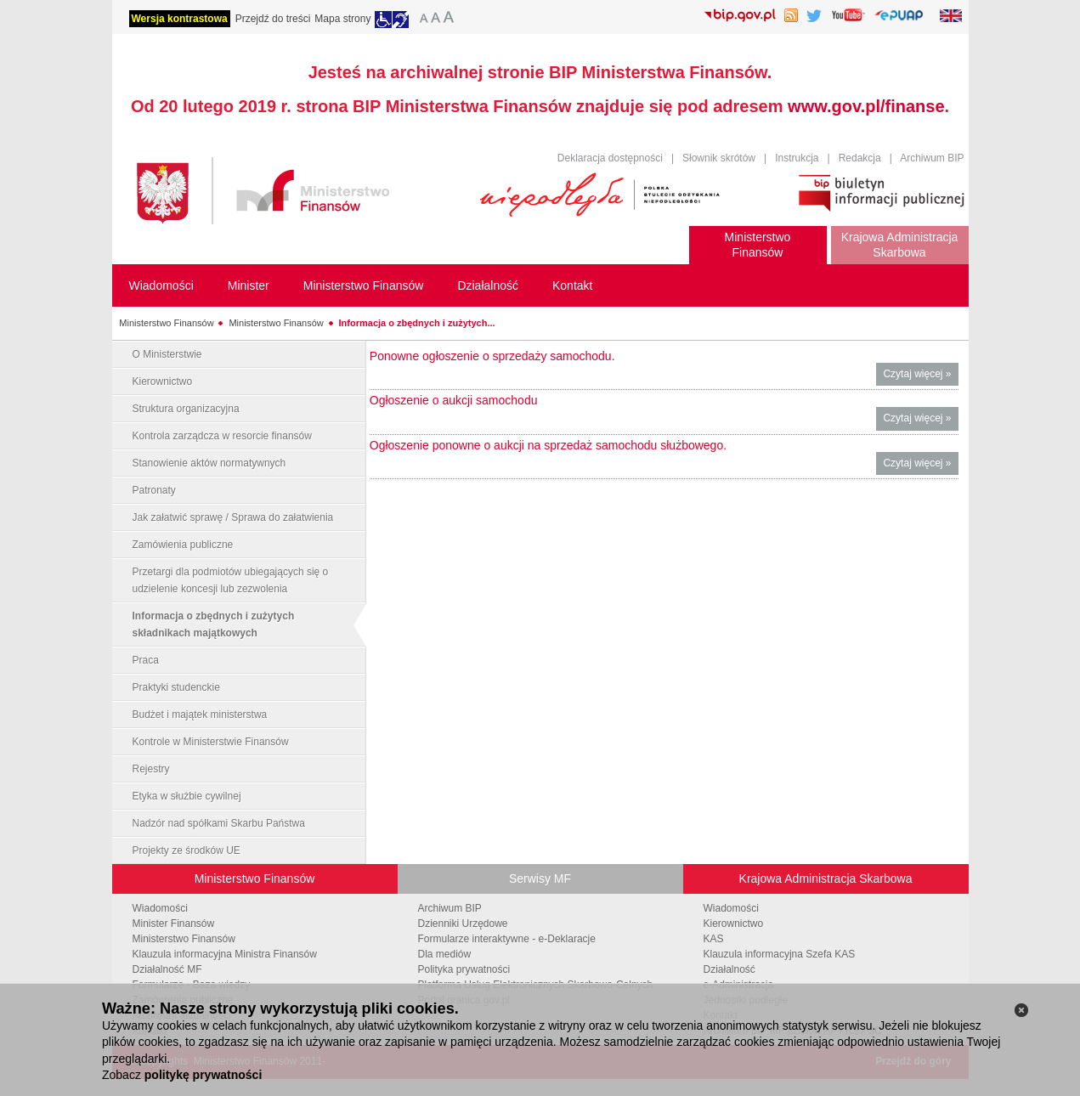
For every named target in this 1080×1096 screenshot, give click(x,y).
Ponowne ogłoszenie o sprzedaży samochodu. (492, 356)
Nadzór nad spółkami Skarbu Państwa (219, 823)
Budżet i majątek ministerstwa (200, 714)
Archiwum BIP (932, 158)
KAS (714, 939)
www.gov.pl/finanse (866, 106)
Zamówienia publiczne (183, 545)
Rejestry (151, 769)
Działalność (729, 969)
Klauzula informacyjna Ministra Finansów (225, 954)
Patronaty (154, 490)
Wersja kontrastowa (180, 19)
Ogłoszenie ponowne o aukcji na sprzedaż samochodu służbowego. (548, 445)
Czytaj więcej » (920, 376)
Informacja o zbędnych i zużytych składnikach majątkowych (214, 624)
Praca (146, 660)
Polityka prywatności (464, 969)
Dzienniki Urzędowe (463, 923)
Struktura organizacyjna (186, 409)
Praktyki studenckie (176, 687)
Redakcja (860, 158)
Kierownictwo (163, 381)
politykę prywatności (203, 1075)
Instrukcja (796, 158)
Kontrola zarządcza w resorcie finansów (222, 436)
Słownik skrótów (718, 158)
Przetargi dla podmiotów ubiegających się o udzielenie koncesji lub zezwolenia (231, 580)
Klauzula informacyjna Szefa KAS (780, 954)
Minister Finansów (174, 923)
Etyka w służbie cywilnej (187, 796)
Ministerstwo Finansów (166, 323)
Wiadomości (160, 908)
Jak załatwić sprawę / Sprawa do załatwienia (233, 517)
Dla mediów (445, 954)
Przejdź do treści (273, 19)
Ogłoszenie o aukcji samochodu (454, 400)
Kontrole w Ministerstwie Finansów (211, 742)
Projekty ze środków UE (186, 850)
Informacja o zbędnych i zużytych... (417, 323)
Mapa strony (342, 19)
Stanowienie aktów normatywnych (209, 463)
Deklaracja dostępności (610, 158)
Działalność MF (167, 969)
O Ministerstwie (167, 354)
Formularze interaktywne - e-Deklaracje (507, 939)
